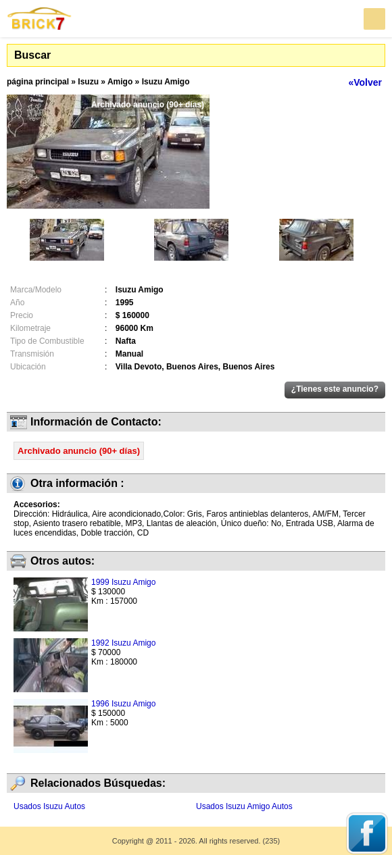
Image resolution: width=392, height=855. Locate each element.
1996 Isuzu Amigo (123, 703)
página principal (38, 81)
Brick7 (40, 18)
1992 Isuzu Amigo (123, 643)
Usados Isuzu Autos (49, 806)
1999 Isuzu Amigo (123, 582)
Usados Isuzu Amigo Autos (244, 806)
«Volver (365, 82)
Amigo (119, 81)
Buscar (32, 55)
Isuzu (88, 81)
